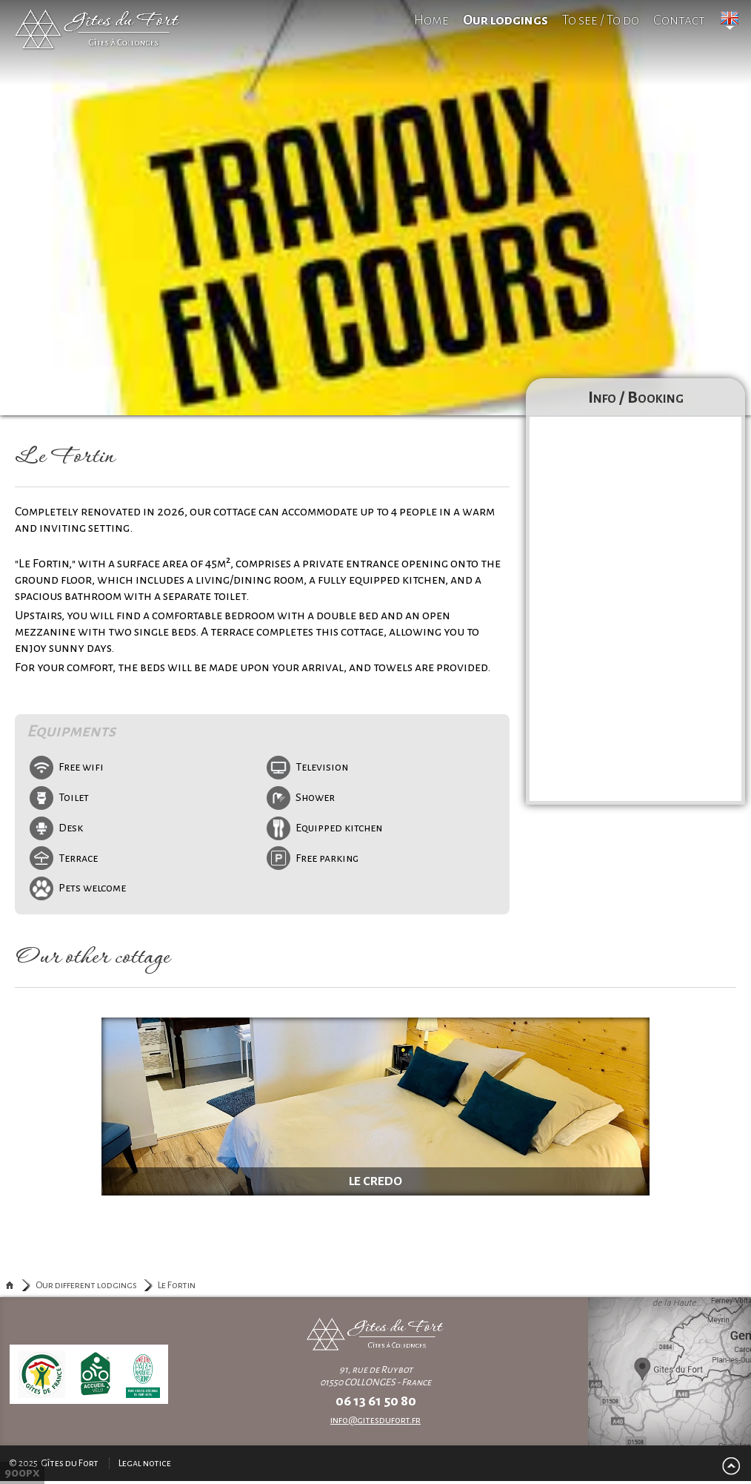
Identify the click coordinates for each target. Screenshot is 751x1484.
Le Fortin (177, 1285)
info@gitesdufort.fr (375, 1420)
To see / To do (600, 20)
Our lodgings (505, 20)
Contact (679, 20)
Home (431, 20)
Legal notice (145, 1463)
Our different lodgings (86, 1285)
